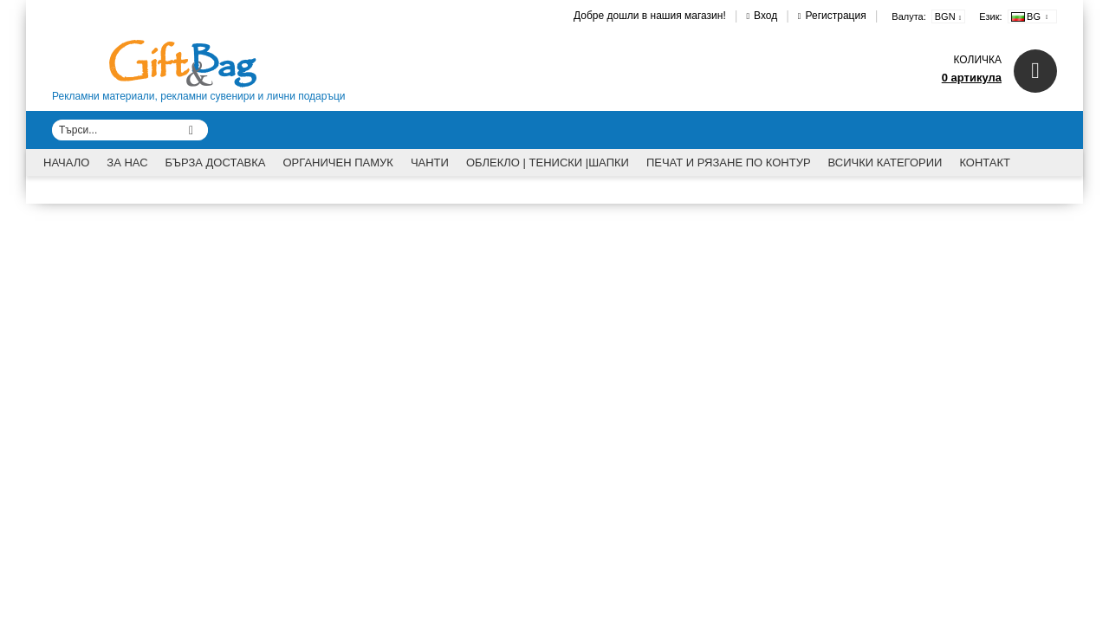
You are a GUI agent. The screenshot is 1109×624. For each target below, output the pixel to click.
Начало (66, 162)
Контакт (984, 162)
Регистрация (836, 16)
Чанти (430, 162)
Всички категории (885, 162)
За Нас (127, 162)
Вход (765, 16)
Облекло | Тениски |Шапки (547, 162)
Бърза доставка (215, 162)
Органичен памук (338, 162)
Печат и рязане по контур (728, 162)
